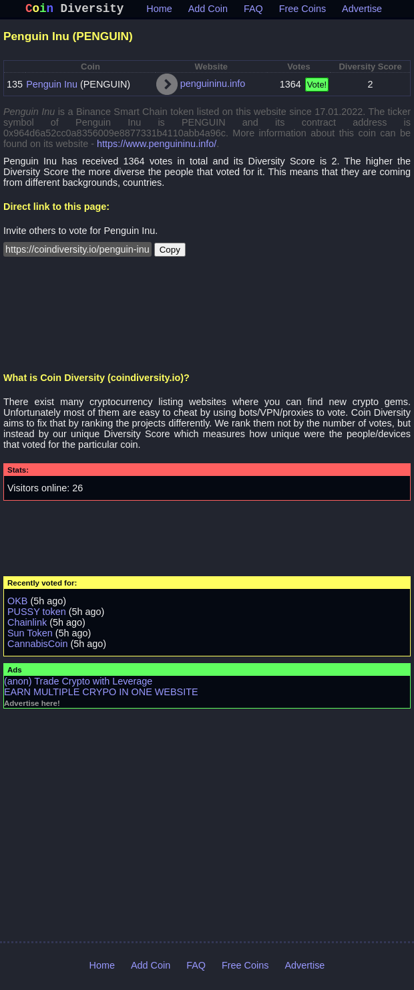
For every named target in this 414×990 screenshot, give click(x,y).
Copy (170, 252)
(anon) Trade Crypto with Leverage (78, 683)
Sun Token (30, 635)
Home (159, 11)
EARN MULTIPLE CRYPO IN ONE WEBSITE (101, 694)
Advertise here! (32, 706)
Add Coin (208, 11)
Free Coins (302, 11)
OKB (17, 603)
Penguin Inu (51, 87)
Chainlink (27, 625)
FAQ (253, 11)
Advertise (362, 11)
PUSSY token (36, 614)
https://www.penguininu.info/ (156, 146)
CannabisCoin (37, 646)
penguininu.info (213, 86)
